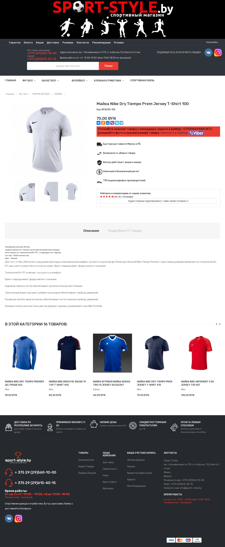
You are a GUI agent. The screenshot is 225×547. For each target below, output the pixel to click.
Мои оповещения (136, 486)
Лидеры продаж (87, 473)
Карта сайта (110, 482)
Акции (40, 42)
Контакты (83, 42)
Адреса (131, 479)
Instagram (218, 52)
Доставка (53, 42)
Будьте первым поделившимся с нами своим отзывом (158, 201)
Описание (91, 231)
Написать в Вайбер (182, 133)
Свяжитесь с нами (110, 472)
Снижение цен (86, 460)
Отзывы (119, 42)
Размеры (67, 42)
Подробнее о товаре (125, 231)
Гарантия (14, 42)
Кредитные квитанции (139, 473)
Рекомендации (101, 42)
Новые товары (86, 466)
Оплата (28, 42)
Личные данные (136, 460)
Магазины (108, 488)
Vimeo (208, 52)
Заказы (131, 466)
